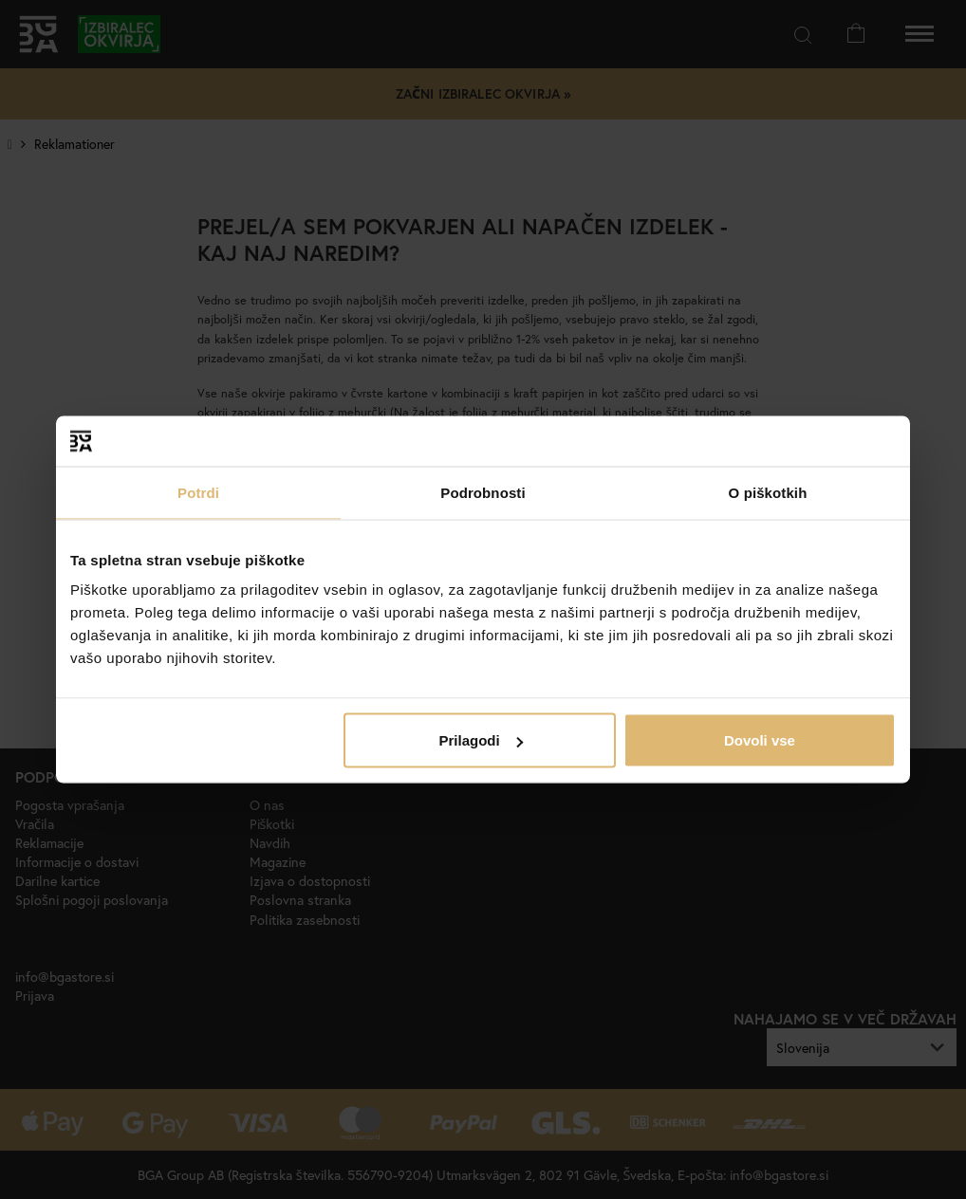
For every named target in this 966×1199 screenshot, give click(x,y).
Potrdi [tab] (198, 492)
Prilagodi (481, 740)
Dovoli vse (759, 740)
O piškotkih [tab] (768, 492)
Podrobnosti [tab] (482, 492)
